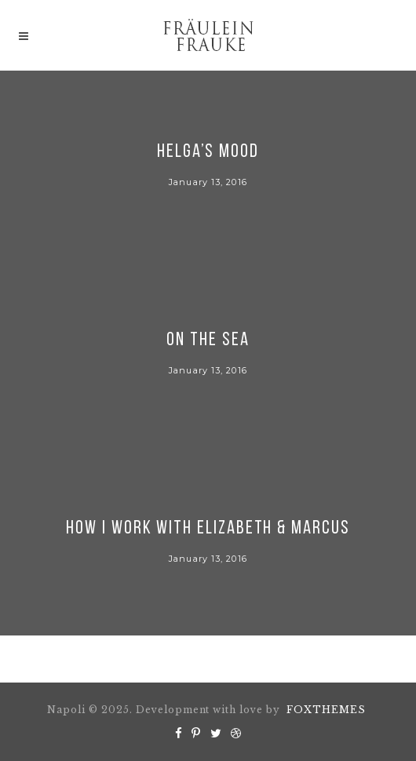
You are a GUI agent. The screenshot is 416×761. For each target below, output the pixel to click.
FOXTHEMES (326, 709)
